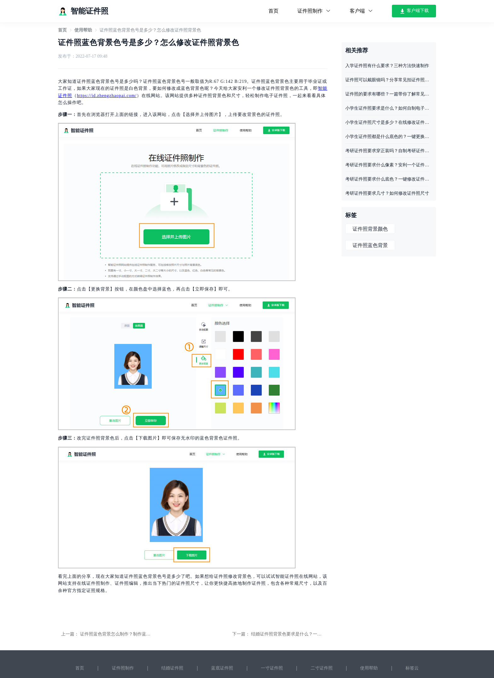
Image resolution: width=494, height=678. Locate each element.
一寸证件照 (272, 668)
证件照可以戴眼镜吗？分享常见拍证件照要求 (387, 80)
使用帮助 (83, 30)
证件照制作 (123, 668)
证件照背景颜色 (370, 229)
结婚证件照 (172, 668)
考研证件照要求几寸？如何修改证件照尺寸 (387, 193)
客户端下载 (414, 11)
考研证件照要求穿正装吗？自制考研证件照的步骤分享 (387, 150)
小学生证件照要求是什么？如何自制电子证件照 (387, 108)
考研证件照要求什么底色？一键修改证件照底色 (387, 179)
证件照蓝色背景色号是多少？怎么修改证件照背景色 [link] (150, 30)
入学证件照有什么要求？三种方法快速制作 (387, 65)
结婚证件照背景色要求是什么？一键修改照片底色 (299, 634)
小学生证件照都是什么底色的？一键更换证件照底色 (387, 136)
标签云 (412, 668)
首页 (273, 11)
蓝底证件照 (222, 668)
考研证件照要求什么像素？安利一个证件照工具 (387, 165)
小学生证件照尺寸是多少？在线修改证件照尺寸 (387, 122)
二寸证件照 (322, 668)
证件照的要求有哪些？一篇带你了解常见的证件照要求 (387, 94)
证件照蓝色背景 (370, 245)
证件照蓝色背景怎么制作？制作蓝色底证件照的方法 (130, 634)
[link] (62, 30)
